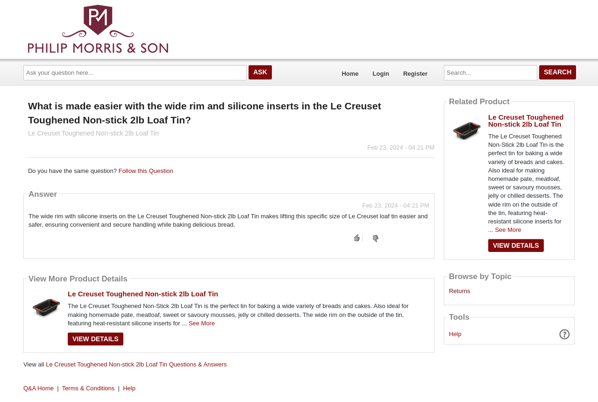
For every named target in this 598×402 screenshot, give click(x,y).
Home (350, 73)
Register (415, 73)
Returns (459, 291)
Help (455, 333)
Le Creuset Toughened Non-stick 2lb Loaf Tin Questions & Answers (136, 364)
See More (202, 323)
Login (381, 73)
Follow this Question (146, 170)
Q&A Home (38, 388)
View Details (95, 339)
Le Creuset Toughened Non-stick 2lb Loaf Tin (143, 294)
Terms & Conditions (88, 388)
